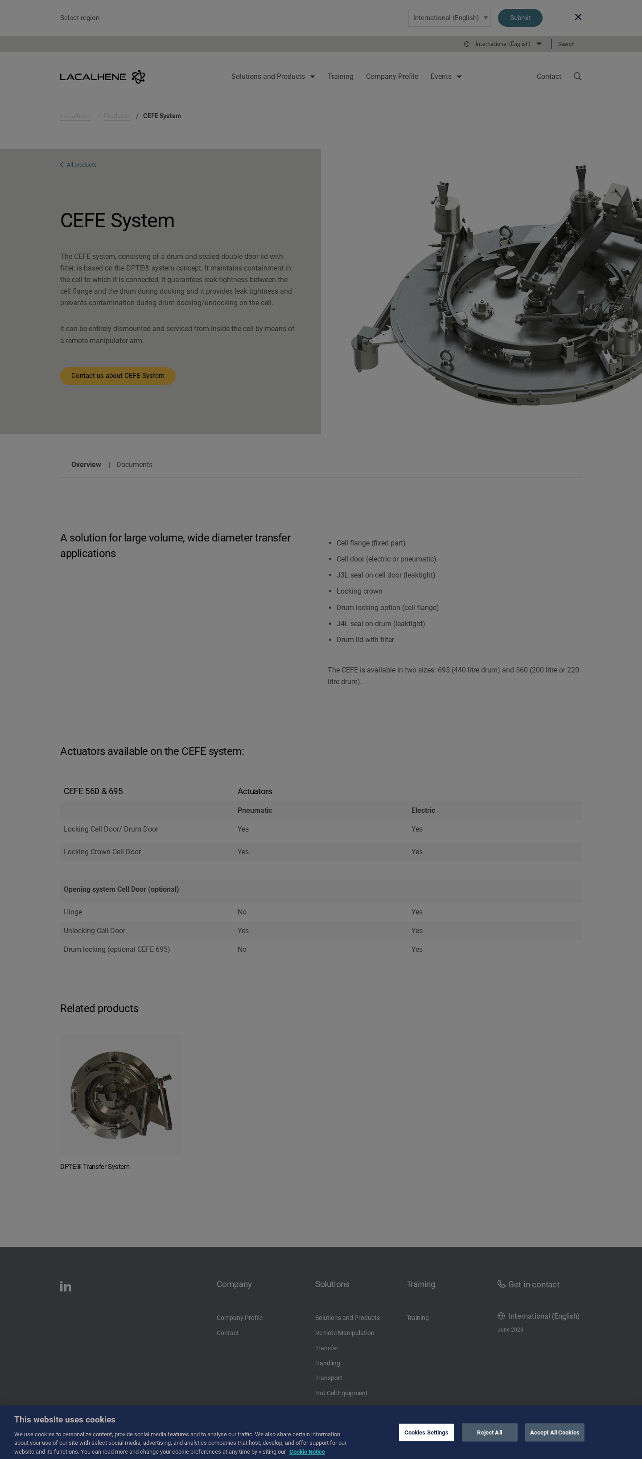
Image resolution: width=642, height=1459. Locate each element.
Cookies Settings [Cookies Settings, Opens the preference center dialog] (426, 1438)
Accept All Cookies (555, 1438)
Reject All (489, 1438)
